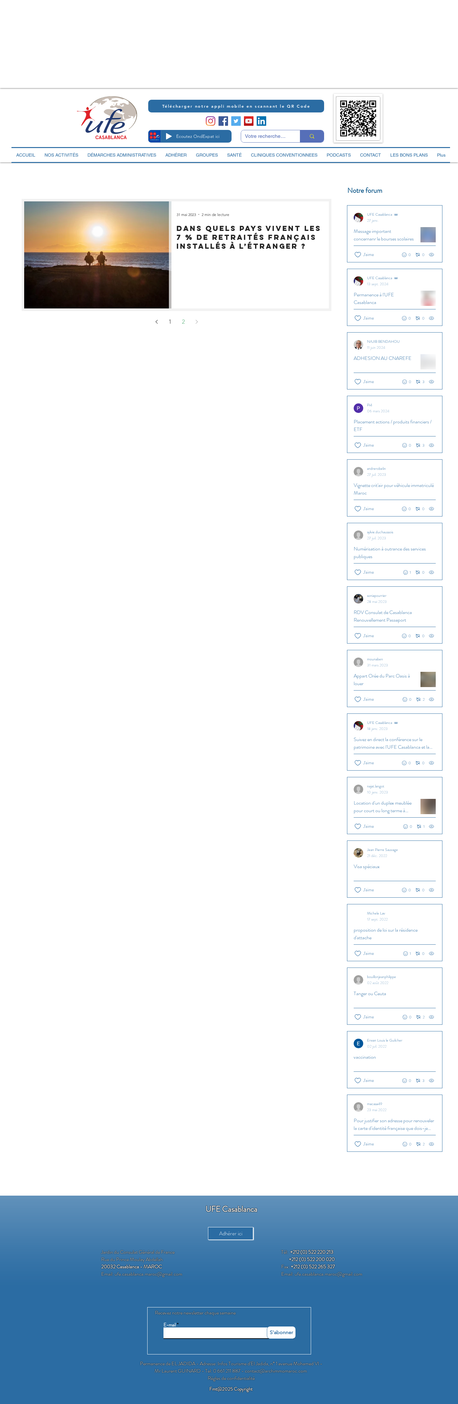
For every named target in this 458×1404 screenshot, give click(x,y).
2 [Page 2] (183, 321)
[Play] (169, 136)
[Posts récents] (393, 678)
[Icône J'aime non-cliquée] (358, 255)
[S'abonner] (281, 1332)
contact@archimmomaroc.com (276, 1370)
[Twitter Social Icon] (236, 121)
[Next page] (196, 321)
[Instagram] (210, 121)
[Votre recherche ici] (266, 136)
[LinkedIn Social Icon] (261, 121)
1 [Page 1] (170, 321)
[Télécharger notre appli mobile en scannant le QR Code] (236, 106)
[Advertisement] (191, 44)
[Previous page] (156, 321)
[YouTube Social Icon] (248, 121)
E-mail (169, 1325)
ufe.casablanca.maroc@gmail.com (148, 1274)
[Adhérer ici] (230, 1233)
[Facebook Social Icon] (223, 121)
